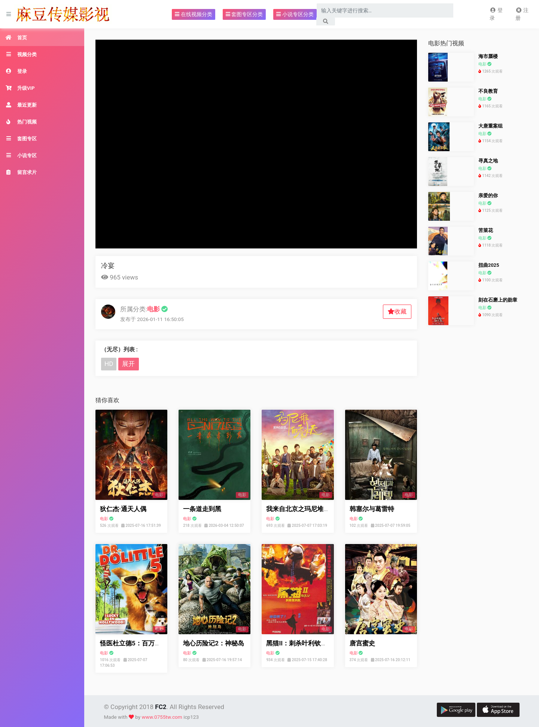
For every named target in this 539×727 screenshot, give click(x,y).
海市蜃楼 (488, 56)
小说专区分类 (294, 14)
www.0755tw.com (162, 717)
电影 (104, 518)
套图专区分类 (244, 14)
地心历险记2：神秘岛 (213, 643)
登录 (496, 14)
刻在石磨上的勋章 (497, 300)
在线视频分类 (193, 14)
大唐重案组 (490, 126)
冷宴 (108, 265)
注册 (522, 14)
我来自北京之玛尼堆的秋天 (304, 509)
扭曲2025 (488, 265)
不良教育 (488, 91)
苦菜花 (485, 230)
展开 (128, 363)
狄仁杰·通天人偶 (123, 509)
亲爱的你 (488, 195)
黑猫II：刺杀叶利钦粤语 (300, 643)
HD (108, 363)
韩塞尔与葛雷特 (372, 509)
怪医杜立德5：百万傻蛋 (133, 643)
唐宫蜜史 (362, 643)
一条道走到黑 (202, 509)
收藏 (397, 311)
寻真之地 (488, 161)
